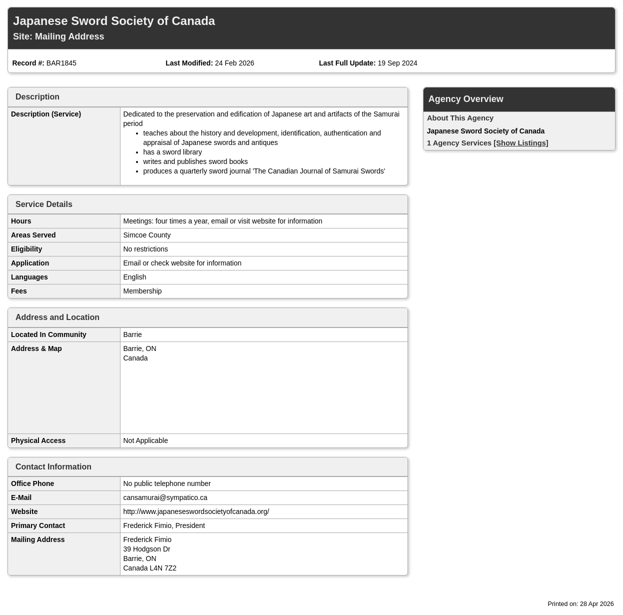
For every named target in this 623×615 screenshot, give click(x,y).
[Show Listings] (521, 143)
